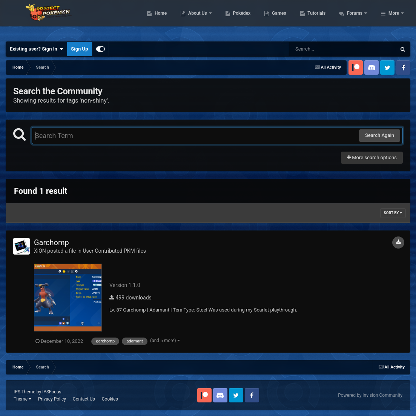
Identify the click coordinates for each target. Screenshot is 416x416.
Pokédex (282, 18)
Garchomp (51, 242)
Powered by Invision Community (370, 395)
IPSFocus (51, 392)
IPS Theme (24, 392)
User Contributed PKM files (114, 251)
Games (320, 18)
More (393, 18)
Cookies (110, 399)
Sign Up (79, 49)
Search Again (379, 135)
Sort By (393, 213)
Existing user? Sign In (36, 49)
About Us (239, 18)
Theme (22, 399)
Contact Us (84, 399)
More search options (372, 157)
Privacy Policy (52, 399)
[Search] (323, 49)
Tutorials (357, 18)
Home (201, 18)
